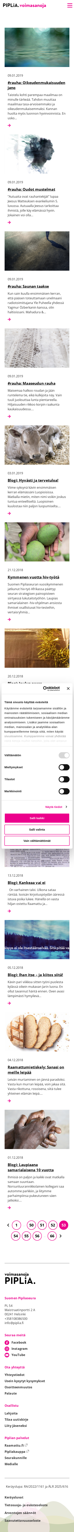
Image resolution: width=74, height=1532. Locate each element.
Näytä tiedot (53, 806)
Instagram (20, 1349)
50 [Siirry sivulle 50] (31, 1225)
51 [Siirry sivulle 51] (42, 1225)
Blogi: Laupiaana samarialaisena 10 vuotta (31, 1167)
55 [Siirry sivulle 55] (26, 1235)
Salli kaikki (37, 818)
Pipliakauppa (17, 1452)
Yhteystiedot (15, 1375)
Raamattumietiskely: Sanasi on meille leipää (36, 1069)
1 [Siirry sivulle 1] (16, 1225)
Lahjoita (11, 1413)
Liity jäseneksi (16, 1426)
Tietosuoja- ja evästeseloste (26, 1505)
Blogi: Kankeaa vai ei (26, 882)
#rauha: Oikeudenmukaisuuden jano (36, 85)
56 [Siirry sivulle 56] (37, 1235)
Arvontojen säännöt (20, 1513)
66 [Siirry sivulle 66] (52, 1235)
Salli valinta (37, 829)
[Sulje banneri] (68, 688)
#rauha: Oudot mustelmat (31, 189)
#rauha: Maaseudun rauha (31, 383)
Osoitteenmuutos (18, 1387)
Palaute (11, 1393)
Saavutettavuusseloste (22, 1520)
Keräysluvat (14, 1497)
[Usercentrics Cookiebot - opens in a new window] (45, 688)
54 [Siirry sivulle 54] (16, 1235)
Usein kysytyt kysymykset (25, 1381)
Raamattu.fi (16, 1445)
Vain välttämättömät (37, 840)
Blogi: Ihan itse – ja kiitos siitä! (35, 974)
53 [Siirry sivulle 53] (64, 1225)
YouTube (18, 1355)
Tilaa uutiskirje (16, 1419)
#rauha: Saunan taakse (28, 286)
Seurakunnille (16, 1458)
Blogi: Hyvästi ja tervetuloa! (33, 480)
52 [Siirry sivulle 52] (53, 1225)
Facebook (19, 1342)
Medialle (11, 1464)
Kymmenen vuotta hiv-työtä (33, 577)
